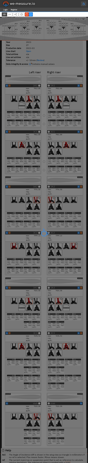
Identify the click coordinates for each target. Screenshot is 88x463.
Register (14, 10)
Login (5, 10)
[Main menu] (83, 4)
